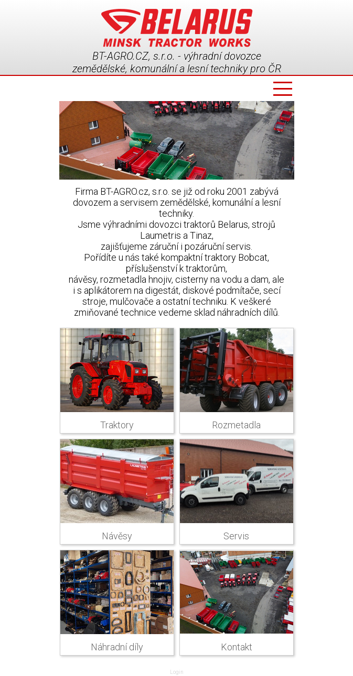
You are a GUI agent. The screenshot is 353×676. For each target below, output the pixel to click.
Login (177, 672)
